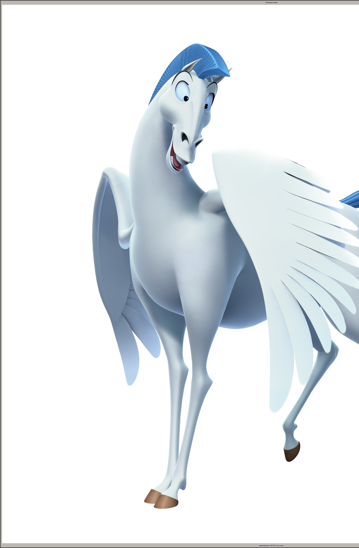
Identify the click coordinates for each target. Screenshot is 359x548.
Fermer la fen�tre (280, 545)
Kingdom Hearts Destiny (264, 545)
